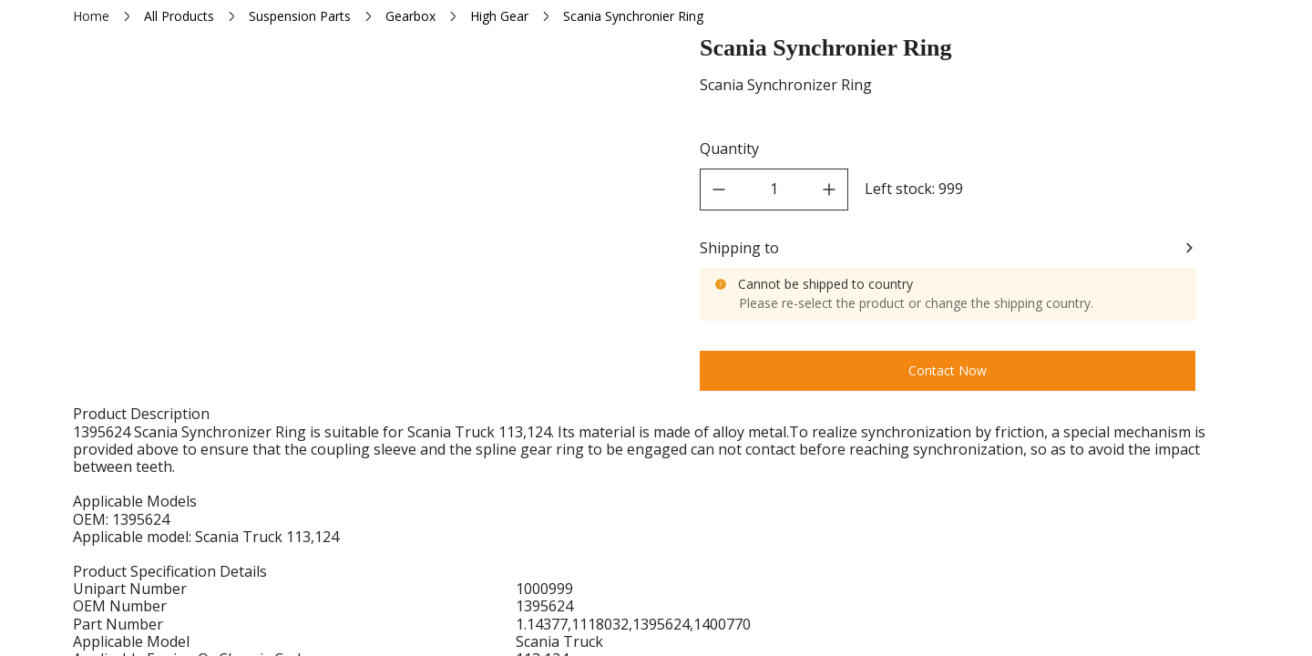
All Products (179, 16)
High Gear (499, 16)
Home (91, 16)
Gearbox (410, 16)
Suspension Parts (300, 16)
